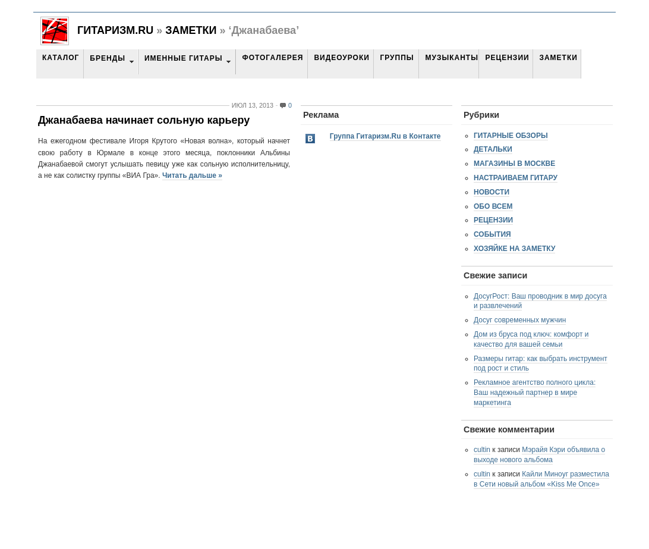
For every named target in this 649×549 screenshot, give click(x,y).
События (492, 234)
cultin (482, 450)
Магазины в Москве (514, 163)
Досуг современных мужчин (520, 320)
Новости (491, 192)
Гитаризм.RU (115, 30)
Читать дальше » (192, 175)
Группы (397, 58)
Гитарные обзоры (511, 135)
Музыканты (451, 58)
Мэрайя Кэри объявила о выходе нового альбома (539, 455)
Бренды (107, 58)
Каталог (60, 58)
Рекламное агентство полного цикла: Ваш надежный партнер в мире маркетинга (535, 392)
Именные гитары (183, 58)
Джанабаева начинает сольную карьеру (144, 120)
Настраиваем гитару (515, 178)
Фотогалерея (272, 58)
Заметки (190, 30)
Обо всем (493, 206)
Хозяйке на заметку (514, 248)
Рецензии (507, 58)
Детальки (493, 149)
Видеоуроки (341, 58)
